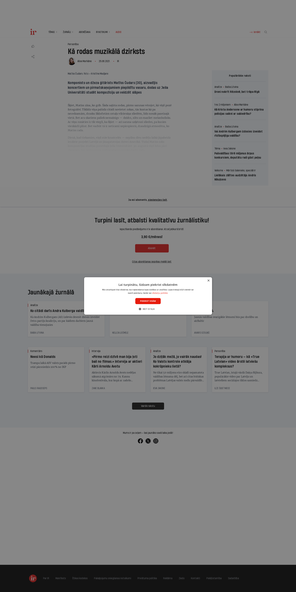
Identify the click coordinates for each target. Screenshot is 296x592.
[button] (148, 309)
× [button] (208, 281)
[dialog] (148, 296)
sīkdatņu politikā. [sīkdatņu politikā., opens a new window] (160, 293)
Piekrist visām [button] (148, 301)
